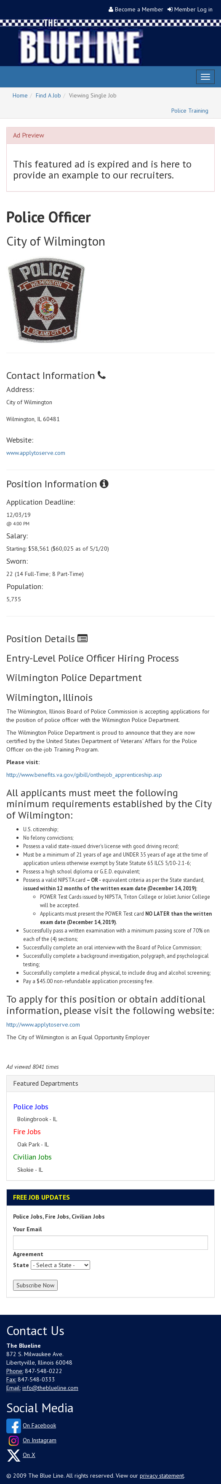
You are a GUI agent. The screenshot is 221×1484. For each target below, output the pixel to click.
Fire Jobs (27, 1131)
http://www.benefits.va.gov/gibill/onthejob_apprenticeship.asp (84, 774)
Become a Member (139, 9)
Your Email (27, 1229)
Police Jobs (30, 1106)
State (21, 1265)
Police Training (189, 110)
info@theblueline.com (50, 1388)
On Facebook (39, 1425)
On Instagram (39, 1440)
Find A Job (48, 95)
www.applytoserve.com (35, 453)
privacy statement (162, 1475)
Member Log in (193, 9)
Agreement (28, 1254)
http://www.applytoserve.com (43, 1024)
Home (20, 95)
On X (29, 1455)
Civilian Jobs (32, 1157)
